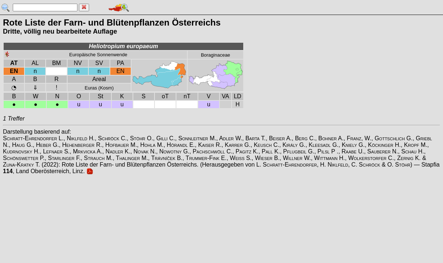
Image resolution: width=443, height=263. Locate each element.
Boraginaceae (215, 55)
